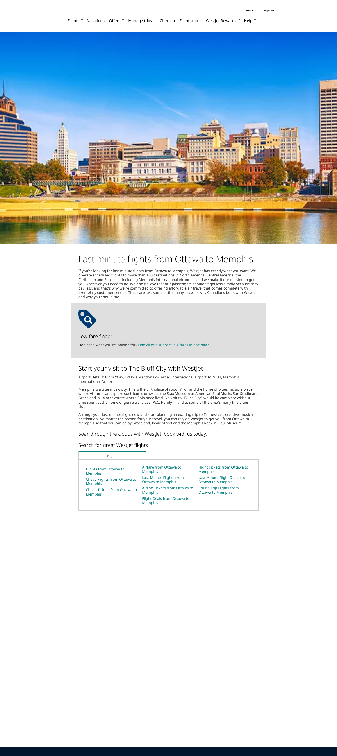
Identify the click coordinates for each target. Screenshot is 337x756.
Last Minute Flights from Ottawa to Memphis (163, 479)
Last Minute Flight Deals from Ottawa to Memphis (223, 479)
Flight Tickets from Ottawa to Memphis (223, 469)
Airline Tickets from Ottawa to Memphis (167, 490)
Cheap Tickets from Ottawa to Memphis (111, 491)
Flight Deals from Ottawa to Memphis (165, 500)
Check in (167, 20)
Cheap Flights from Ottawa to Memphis (111, 481)
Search (250, 10)
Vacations (96, 20)
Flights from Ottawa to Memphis (105, 471)
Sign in (268, 10)
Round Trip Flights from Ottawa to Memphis (218, 490)
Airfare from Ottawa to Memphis (161, 469)
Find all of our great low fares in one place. (174, 344)
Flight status (190, 20)
